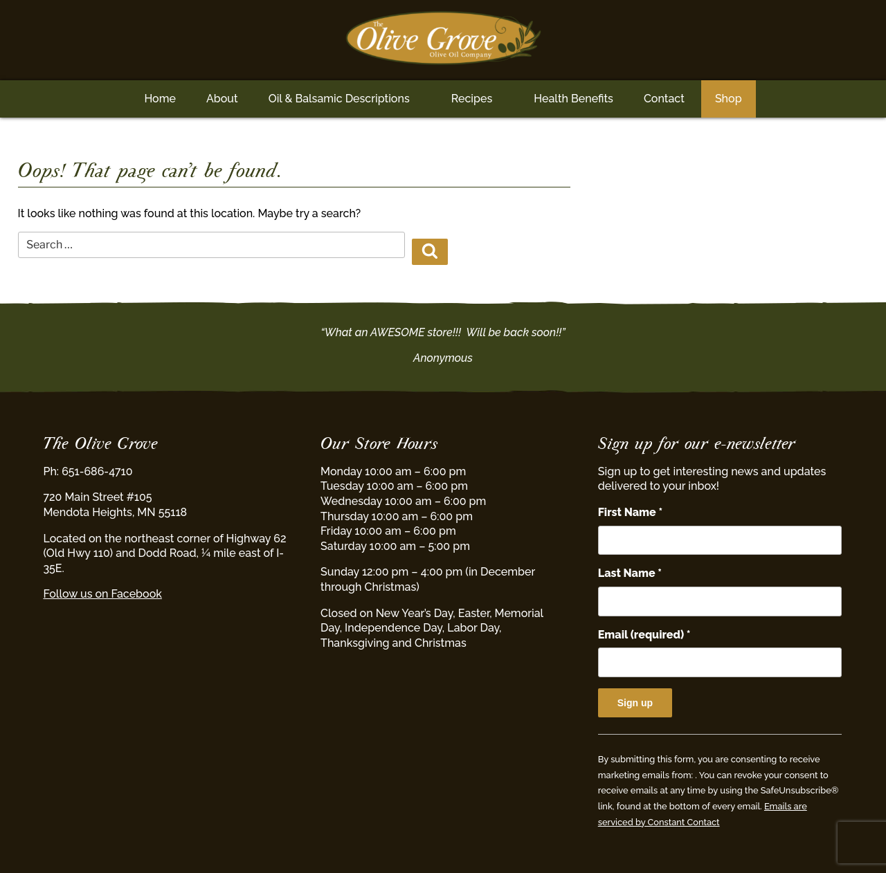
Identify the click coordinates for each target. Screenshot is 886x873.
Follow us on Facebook (102, 593)
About (222, 98)
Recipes (471, 98)
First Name (630, 512)
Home (160, 98)
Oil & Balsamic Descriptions (339, 98)
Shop (728, 98)
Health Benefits (573, 98)
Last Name (630, 573)
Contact (664, 98)
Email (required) (644, 634)
